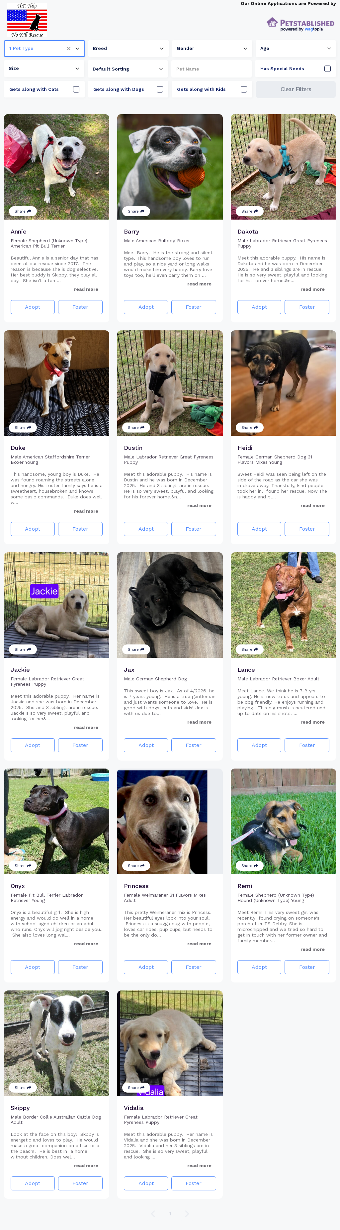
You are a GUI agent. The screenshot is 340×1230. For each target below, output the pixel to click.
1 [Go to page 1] (170, 1213)
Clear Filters (296, 89)
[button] (71, 49)
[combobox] (44, 48)
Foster (80, 307)
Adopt (32, 307)
